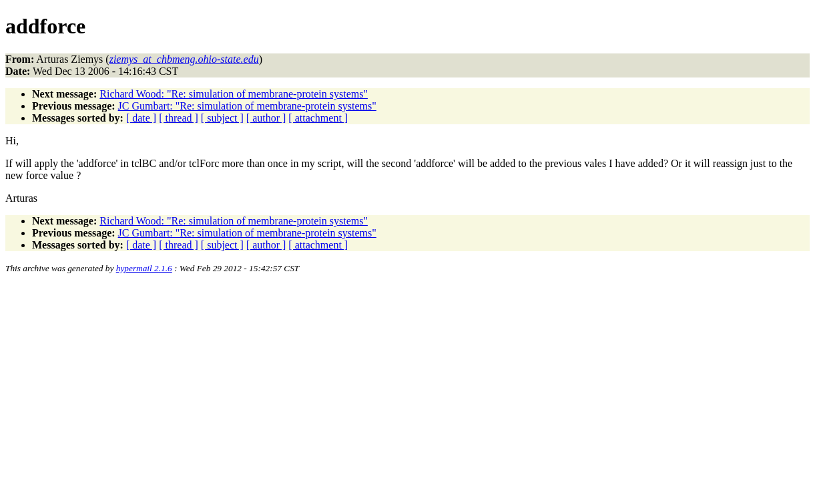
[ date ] (141, 118)
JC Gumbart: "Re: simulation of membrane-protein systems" (247, 106)
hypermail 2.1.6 (144, 268)
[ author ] (266, 118)
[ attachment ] (318, 118)
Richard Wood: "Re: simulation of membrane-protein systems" (233, 94)
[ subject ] (222, 118)
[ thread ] (178, 118)
